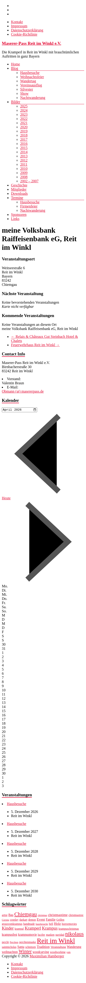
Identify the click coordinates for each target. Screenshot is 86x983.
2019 (24, 131)
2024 (24, 110)
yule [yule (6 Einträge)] (68, 953)
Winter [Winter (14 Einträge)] (25, 952)
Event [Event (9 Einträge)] (41, 920)
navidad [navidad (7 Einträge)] (59, 935)
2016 (24, 144)
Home (15, 64)
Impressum (19, 26)
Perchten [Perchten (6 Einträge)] (14, 943)
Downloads (19, 193)
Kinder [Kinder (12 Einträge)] (8, 928)
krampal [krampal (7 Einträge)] (19, 929)
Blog (14, 68)
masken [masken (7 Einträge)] (50, 935)
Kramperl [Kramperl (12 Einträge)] (33, 928)
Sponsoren (19, 215)
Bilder (15, 102)
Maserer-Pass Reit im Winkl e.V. (31, 43)
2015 (24, 148)
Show (24, 93)
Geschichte (19, 185)
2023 (24, 114)
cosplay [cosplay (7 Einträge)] (14, 920)
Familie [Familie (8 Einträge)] (50, 920)
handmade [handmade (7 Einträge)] (29, 924)
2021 (24, 123)
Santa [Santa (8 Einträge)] (20, 947)
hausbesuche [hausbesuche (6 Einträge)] (42, 924)
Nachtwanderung (32, 98)
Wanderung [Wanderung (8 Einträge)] (74, 947)
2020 (24, 127)
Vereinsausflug (31, 85)
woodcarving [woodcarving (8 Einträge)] (41, 952)
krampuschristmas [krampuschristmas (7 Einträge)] (68, 929)
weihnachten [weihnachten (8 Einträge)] (10, 952)
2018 (24, 135)
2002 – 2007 (29, 181)
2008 (24, 177)
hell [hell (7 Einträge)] (51, 924)
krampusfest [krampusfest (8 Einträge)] (9, 935)
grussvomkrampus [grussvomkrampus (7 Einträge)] (12, 924)
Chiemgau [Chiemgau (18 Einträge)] (25, 915)
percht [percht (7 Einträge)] (5, 942)
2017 (24, 139)
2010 (24, 169)
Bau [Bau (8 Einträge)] (10, 915)
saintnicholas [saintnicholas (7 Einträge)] (9, 947)
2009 (24, 173)
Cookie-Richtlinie (24, 34)
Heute (6, 499)
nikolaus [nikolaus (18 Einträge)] (74, 934)
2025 (24, 106)
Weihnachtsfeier (32, 77)
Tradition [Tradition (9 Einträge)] (43, 947)
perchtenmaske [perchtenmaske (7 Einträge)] (27, 942)
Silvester (26, 89)
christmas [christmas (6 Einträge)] (42, 916)
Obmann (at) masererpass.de (23, 391)
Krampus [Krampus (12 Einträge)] (50, 928)
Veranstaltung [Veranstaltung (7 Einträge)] (58, 947)
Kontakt (17, 22)
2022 (24, 119)
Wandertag (28, 81)
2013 (24, 156)
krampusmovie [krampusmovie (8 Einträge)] (27, 935)
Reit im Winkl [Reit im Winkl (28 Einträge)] (56, 941)
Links (15, 219)
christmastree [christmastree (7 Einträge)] (76, 915)
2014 (24, 152)
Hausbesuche (29, 73)
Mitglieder (19, 189)
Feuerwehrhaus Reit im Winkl (35, 345)
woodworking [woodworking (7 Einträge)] (58, 952)
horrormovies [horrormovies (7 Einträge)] (69, 924)
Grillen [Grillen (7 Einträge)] (60, 920)
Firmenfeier (29, 206)
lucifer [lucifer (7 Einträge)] (41, 935)
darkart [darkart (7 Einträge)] (23, 920)
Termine (17, 198)
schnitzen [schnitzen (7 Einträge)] (30, 947)
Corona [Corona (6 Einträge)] (5, 920)
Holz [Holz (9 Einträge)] (57, 924)
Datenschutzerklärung (27, 30)
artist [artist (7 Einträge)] (4, 915)
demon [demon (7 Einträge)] (32, 920)
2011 (23, 164)
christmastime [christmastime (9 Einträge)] (58, 915)
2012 (24, 160)
